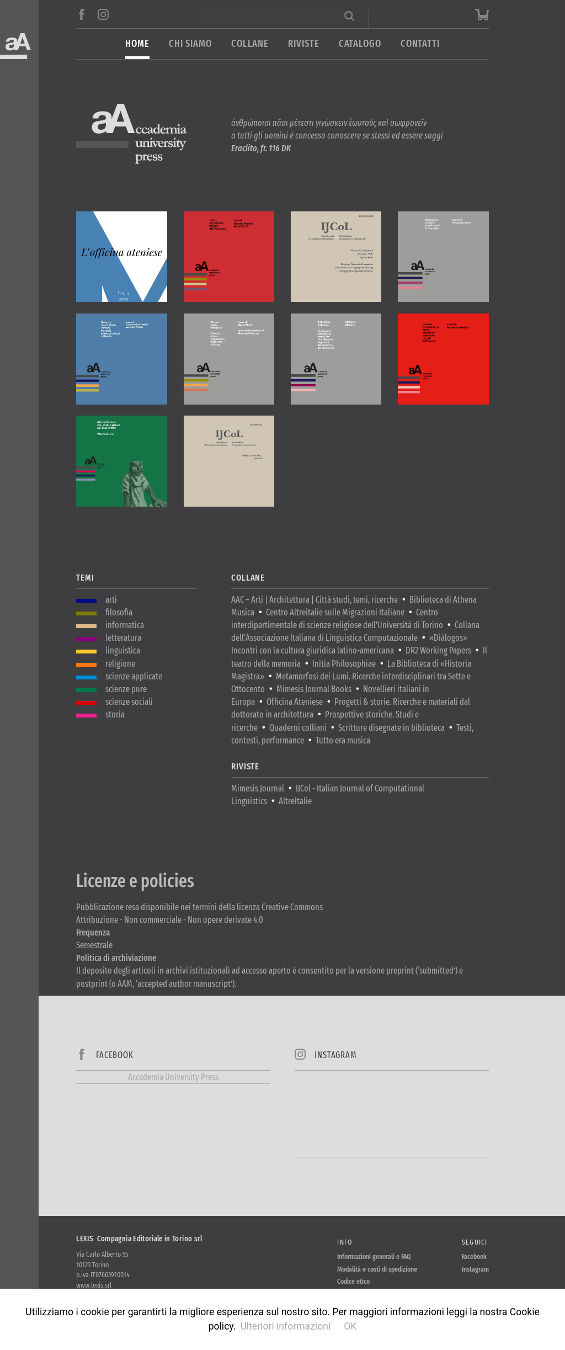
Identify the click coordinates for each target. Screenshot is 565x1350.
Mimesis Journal (257, 788)
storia (115, 714)
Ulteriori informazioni (285, 1326)
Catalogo (360, 44)
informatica (124, 625)
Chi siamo (190, 44)
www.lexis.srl (93, 1285)
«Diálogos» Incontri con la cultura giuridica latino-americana (349, 644)
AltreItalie (295, 801)
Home (137, 44)
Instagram (475, 1269)
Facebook (474, 1256)
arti (111, 599)
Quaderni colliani (298, 727)
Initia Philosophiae (344, 663)
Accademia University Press (173, 1077)
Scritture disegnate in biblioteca (391, 727)
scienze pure (126, 689)
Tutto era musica (343, 740)
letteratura (123, 638)
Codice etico (353, 1281)
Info (344, 1242)
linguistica (122, 650)
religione (120, 663)
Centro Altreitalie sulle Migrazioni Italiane (335, 612)
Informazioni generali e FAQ (374, 1256)
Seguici (475, 1242)
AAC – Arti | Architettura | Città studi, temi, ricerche (314, 599)
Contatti (420, 44)
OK (350, 1326)
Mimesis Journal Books (313, 689)
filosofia (118, 612)
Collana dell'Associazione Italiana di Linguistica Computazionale (355, 631)
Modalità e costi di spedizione (377, 1269)
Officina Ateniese (294, 702)
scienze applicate (133, 676)
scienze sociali (129, 702)
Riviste (303, 44)
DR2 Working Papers (438, 650)
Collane (250, 44)
